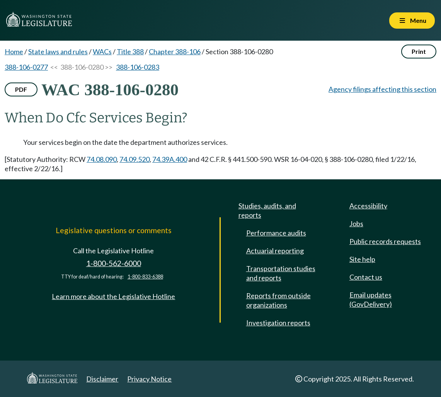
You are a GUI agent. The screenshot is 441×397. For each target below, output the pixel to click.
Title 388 (130, 51)
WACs (102, 51)
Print (419, 51)
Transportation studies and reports (280, 273)
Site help (362, 259)
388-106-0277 (26, 67)
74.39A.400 (169, 159)
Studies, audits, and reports (267, 210)
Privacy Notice (149, 379)
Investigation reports (278, 322)
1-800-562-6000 (113, 263)
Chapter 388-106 (175, 51)
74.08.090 (102, 159)
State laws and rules (58, 51)
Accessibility (368, 205)
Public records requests (385, 241)
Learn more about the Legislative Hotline (113, 296)
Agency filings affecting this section (382, 89)
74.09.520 (134, 159)
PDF (21, 89)
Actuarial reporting (275, 250)
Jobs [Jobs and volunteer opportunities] (356, 223)
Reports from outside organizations (278, 300)
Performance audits (276, 233)
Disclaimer (102, 379)
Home (14, 51)
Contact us (365, 277)
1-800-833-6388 (145, 277)
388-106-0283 (137, 67)
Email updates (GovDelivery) (370, 299)
